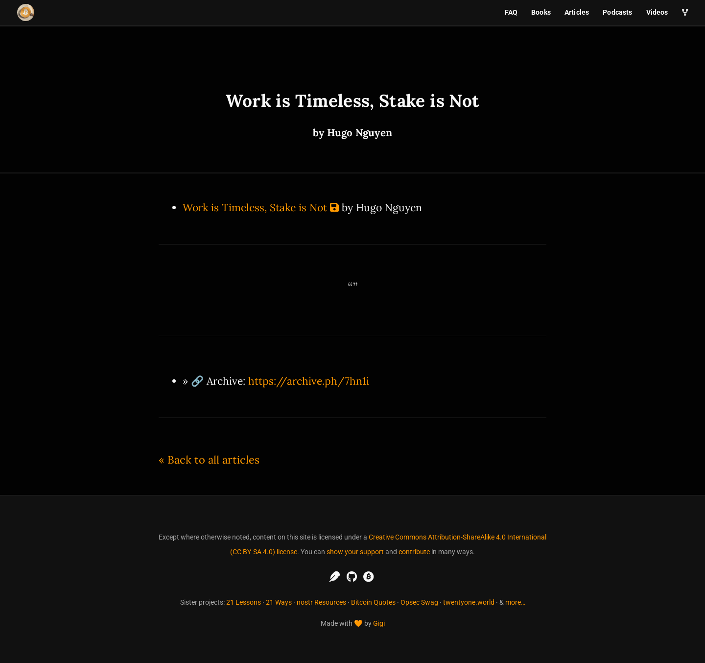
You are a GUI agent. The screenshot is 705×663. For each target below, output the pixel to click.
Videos (657, 12)
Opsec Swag (419, 602)
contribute (414, 552)
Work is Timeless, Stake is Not (255, 207)
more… (515, 602)
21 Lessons (243, 602)
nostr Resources (321, 602)
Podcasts (617, 12)
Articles (576, 12)
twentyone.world (468, 602)
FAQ (511, 12)
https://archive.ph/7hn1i (308, 381)
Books (541, 12)
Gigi (379, 623)
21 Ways (279, 602)
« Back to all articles (209, 460)
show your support (355, 552)
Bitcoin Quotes (373, 602)
